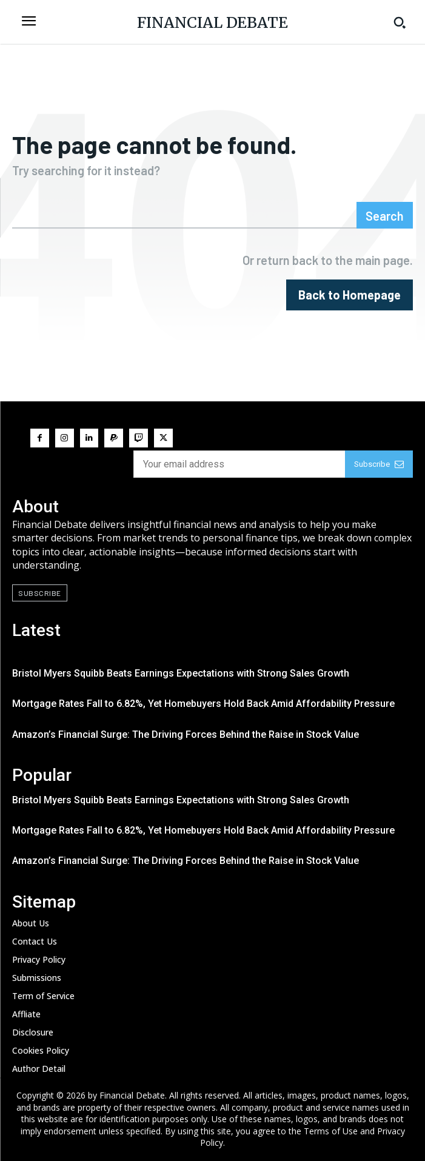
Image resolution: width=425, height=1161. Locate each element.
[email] (239, 464)
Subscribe (379, 464)
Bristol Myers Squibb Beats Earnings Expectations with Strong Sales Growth (180, 673)
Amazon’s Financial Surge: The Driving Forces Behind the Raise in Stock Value (185, 734)
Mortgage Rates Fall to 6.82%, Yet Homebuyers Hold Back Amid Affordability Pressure (203, 703)
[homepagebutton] (349, 294)
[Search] (384, 215)
